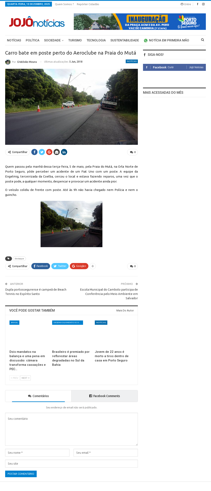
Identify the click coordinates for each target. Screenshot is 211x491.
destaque (19, 258)
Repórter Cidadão (88, 4)
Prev (14, 378)
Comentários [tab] (38, 395)
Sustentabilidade (124, 40)
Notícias (14, 40)
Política (32, 40)
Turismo (75, 40)
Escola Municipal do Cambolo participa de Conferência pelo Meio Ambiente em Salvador (109, 294)
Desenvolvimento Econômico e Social (68, 322)
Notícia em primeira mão (166, 40)
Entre (186, 4)
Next (25, 378)
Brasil (14, 322)
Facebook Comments (104, 395)
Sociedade (52, 40)
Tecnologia (96, 40)
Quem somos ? (64, 4)
